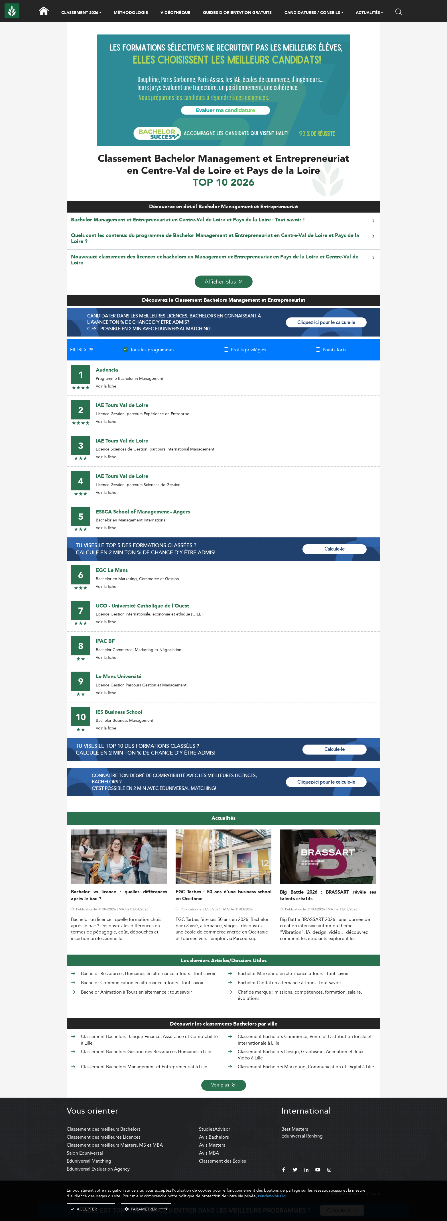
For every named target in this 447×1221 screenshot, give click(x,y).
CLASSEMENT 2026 (79, 13)
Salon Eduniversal (85, 1153)
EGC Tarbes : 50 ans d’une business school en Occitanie (224, 895)
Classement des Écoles (222, 1161)
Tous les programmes (152, 349)
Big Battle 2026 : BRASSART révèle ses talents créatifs (328, 895)
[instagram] (329, 1170)
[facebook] (283, 1170)
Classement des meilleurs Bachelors (104, 1129)
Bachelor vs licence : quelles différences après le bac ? (119, 895)
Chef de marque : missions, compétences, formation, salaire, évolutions (300, 995)
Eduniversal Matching (89, 1161)
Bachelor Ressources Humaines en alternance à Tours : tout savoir (148, 973)
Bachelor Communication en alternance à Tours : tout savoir (142, 982)
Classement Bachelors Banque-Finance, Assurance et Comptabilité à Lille (149, 1039)
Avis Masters (212, 1145)
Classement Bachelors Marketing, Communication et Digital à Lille (306, 1066)
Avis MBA (209, 1153)
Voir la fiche (106, 386)
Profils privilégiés (248, 349)
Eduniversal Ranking (302, 1136)
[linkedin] (306, 1170)
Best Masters (294, 1129)
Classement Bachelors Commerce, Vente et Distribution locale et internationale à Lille (305, 1039)
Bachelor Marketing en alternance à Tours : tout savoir (293, 973)
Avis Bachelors (214, 1137)
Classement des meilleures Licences (104, 1137)
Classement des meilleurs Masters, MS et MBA (115, 1145)
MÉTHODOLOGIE (131, 13)
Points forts (334, 349)
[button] (100, 13)
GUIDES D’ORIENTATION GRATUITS (237, 13)
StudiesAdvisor (214, 1129)
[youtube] (318, 1170)
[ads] (223, 89)
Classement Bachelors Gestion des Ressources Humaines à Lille (146, 1051)
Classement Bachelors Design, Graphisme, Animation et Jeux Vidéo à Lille (300, 1054)
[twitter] (295, 1170)
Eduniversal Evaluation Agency (98, 1169)
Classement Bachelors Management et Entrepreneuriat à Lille (144, 1066)
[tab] (223, 220)
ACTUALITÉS (368, 13)
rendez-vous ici (272, 1196)
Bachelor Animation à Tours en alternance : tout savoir (136, 992)
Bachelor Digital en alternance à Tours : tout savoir (289, 982)
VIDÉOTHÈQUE (175, 13)
